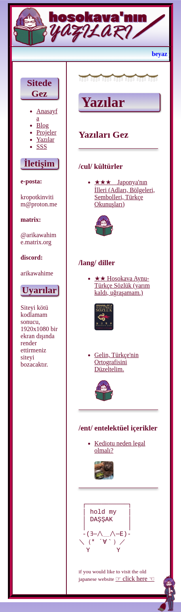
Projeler (46, 132)
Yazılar (45, 139)
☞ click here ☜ (135, 588)
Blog (42, 125)
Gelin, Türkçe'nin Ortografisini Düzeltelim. (116, 362)
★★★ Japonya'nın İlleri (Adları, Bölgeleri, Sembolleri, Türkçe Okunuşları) (124, 193)
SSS (41, 146)
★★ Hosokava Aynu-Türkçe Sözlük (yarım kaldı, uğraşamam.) (122, 285)
